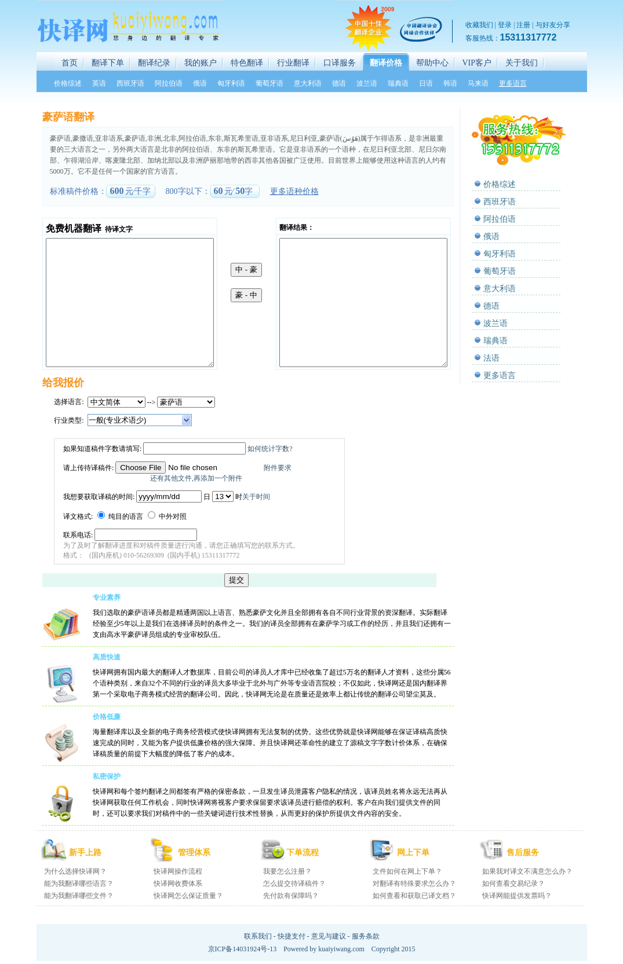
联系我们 (258, 936)
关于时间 (256, 497)
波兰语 (495, 323)
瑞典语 (495, 340)
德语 (491, 306)
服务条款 (366, 936)
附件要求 (278, 468)
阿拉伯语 (499, 219)
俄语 (491, 236)
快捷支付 (291, 936)
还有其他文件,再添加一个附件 (196, 478)
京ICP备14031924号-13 (242, 949)
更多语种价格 (294, 191)
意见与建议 (328, 936)
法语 (491, 358)
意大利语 (499, 288)
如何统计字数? (269, 449)
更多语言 (499, 375)
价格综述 (499, 184)
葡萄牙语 (499, 271)
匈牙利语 (499, 254)
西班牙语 (499, 201)
